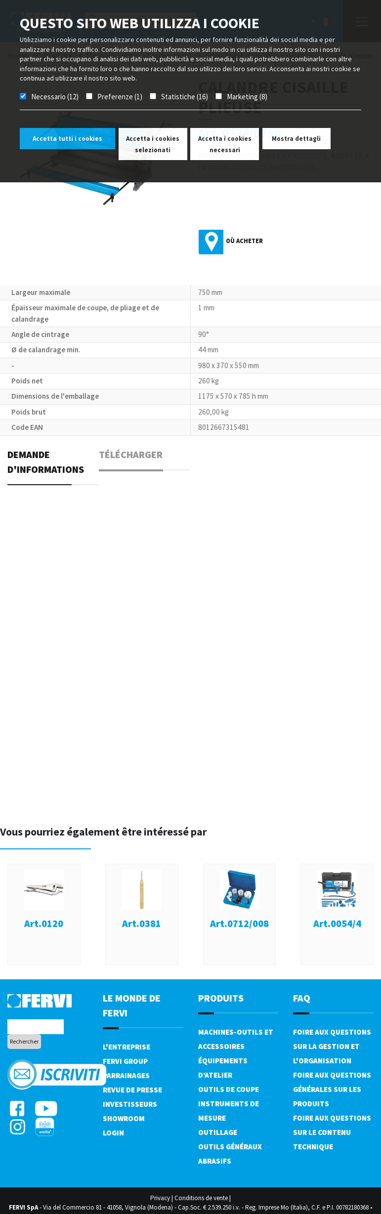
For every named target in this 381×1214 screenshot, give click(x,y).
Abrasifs (214, 1161)
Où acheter (244, 241)
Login (113, 1132)
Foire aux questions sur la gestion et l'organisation (332, 1046)
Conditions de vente (201, 1198)
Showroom (124, 1118)
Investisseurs (130, 1104)
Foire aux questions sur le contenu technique (332, 1132)
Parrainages (126, 1075)
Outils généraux (230, 1146)
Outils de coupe (228, 1089)
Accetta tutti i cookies (67, 138)
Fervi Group (125, 1061)
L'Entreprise (126, 1046)
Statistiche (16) (184, 96)
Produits (221, 998)
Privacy (160, 1198)
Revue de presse (132, 1089)
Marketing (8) (247, 96)
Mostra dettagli (296, 138)
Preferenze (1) (119, 96)
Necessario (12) (55, 96)
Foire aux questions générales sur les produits (332, 1089)
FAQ (301, 998)
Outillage (217, 1132)
